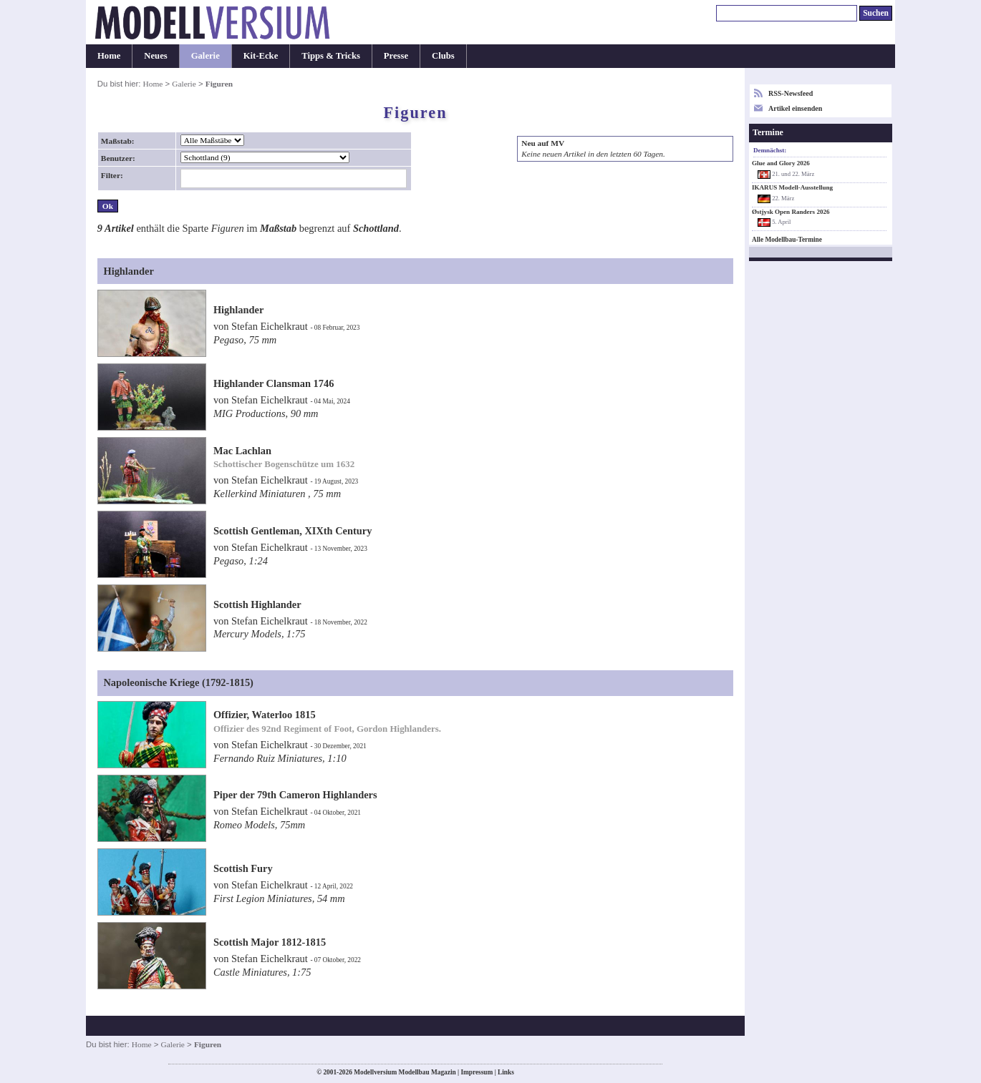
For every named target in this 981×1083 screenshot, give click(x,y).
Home (108, 56)
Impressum (476, 1072)
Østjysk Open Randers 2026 (791, 211)
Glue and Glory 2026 (781, 163)
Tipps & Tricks (330, 56)
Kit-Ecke (261, 56)
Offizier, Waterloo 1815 (264, 714)
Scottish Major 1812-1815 (269, 942)
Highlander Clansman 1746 (273, 383)
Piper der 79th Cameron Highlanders (295, 794)
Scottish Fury (243, 868)
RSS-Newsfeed (790, 93)
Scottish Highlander (257, 604)
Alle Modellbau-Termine (787, 239)
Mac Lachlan (242, 450)
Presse (396, 56)
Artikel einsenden (795, 108)
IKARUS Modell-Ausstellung (792, 187)
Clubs (443, 56)
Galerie (205, 56)
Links (506, 1072)
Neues (155, 56)
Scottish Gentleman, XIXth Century (292, 530)
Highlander (238, 309)
